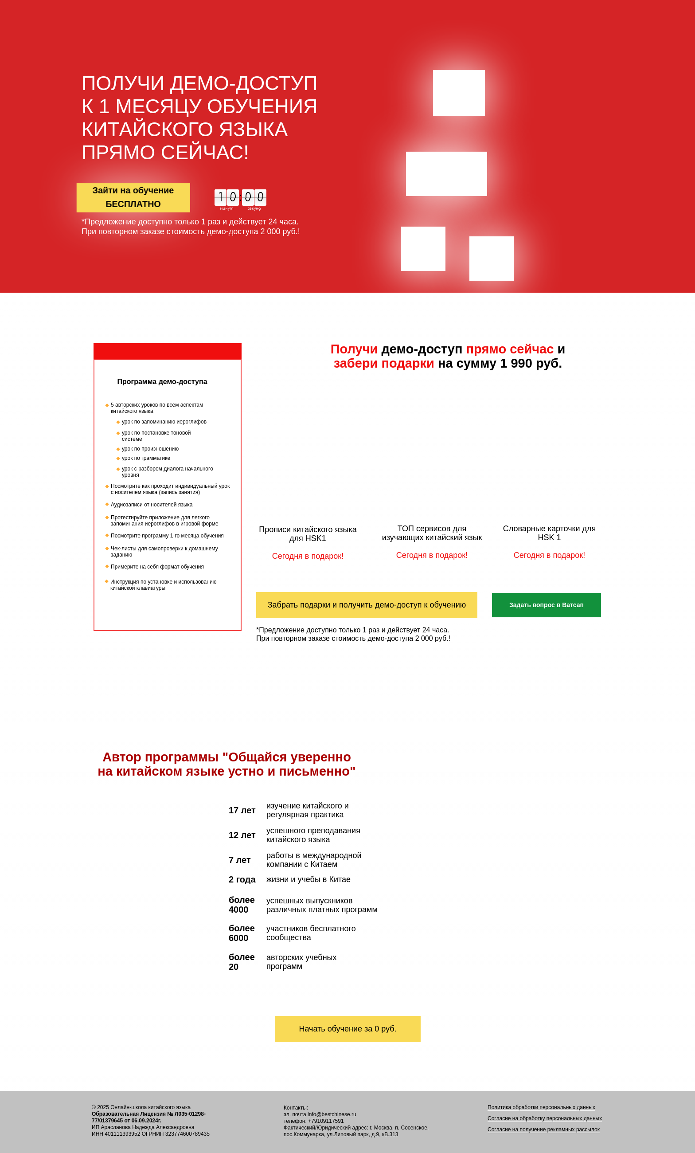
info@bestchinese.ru (332, 1114)
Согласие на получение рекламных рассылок (544, 1129)
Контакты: (296, 1108)
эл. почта (295, 1114)
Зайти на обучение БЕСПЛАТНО (133, 197)
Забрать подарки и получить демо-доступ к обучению (367, 604)
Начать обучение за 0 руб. (347, 1028)
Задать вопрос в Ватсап (546, 604)
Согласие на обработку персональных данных (545, 1118)
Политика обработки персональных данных (541, 1107)
